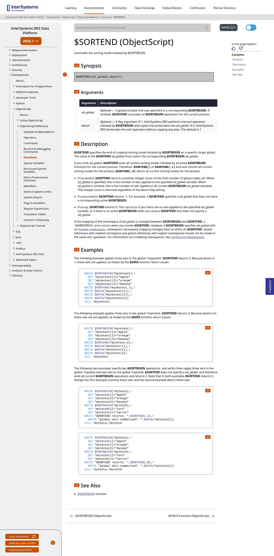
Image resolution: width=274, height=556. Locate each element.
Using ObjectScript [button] (31, 120)
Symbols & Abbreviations (39, 132)
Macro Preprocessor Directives (36, 179)
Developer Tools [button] (26, 97)
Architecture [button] (19, 65)
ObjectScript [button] (23, 109)
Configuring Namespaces (187, 237)
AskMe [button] (229, 27)
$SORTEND (119, 17)
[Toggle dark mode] (251, 28)
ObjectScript (69, 17)
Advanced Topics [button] (26, 259)
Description (239, 64)
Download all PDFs (21, 550)
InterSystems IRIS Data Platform (30, 30)
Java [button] (18, 237)
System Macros (33, 197)
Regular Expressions (36, 208)
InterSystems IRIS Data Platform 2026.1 (25, 17)
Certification (198, 8)
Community (119, 8)
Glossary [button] (17, 275)
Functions (107, 17)
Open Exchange (144, 8)
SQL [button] (18, 231)
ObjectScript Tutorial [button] (32, 225)
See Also (237, 74)
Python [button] (20, 103)
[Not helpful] (241, 49)
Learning (70, 8)
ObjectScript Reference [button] (34, 126)
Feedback (270, 285)
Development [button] (20, 75)
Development (53, 17)
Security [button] (17, 70)
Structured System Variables (35, 170)
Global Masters (172, 8)
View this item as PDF (22, 543)
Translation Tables (35, 214)
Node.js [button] (20, 248)
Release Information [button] (24, 50)
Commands (31, 143)
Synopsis (237, 59)
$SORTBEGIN (86, 494)
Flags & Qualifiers (34, 203)
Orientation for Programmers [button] (34, 86)
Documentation (94, 8)
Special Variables (34, 163)
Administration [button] (21, 60)
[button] (76, 65)
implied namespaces (91, 229)
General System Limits (37, 191)
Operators (30, 137)
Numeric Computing (36, 220)
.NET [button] (19, 242)
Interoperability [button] (21, 265)
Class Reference (22, 537)
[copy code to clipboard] (207, 272)
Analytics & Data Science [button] (27, 270)
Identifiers (30, 186)
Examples (238, 69)
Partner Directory (224, 8)
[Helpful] (233, 49)
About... (21, 80)
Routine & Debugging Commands (37, 150)
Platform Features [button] (27, 92)
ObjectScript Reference (88, 17)
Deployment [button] (19, 55)
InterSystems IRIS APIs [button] (30, 254)
